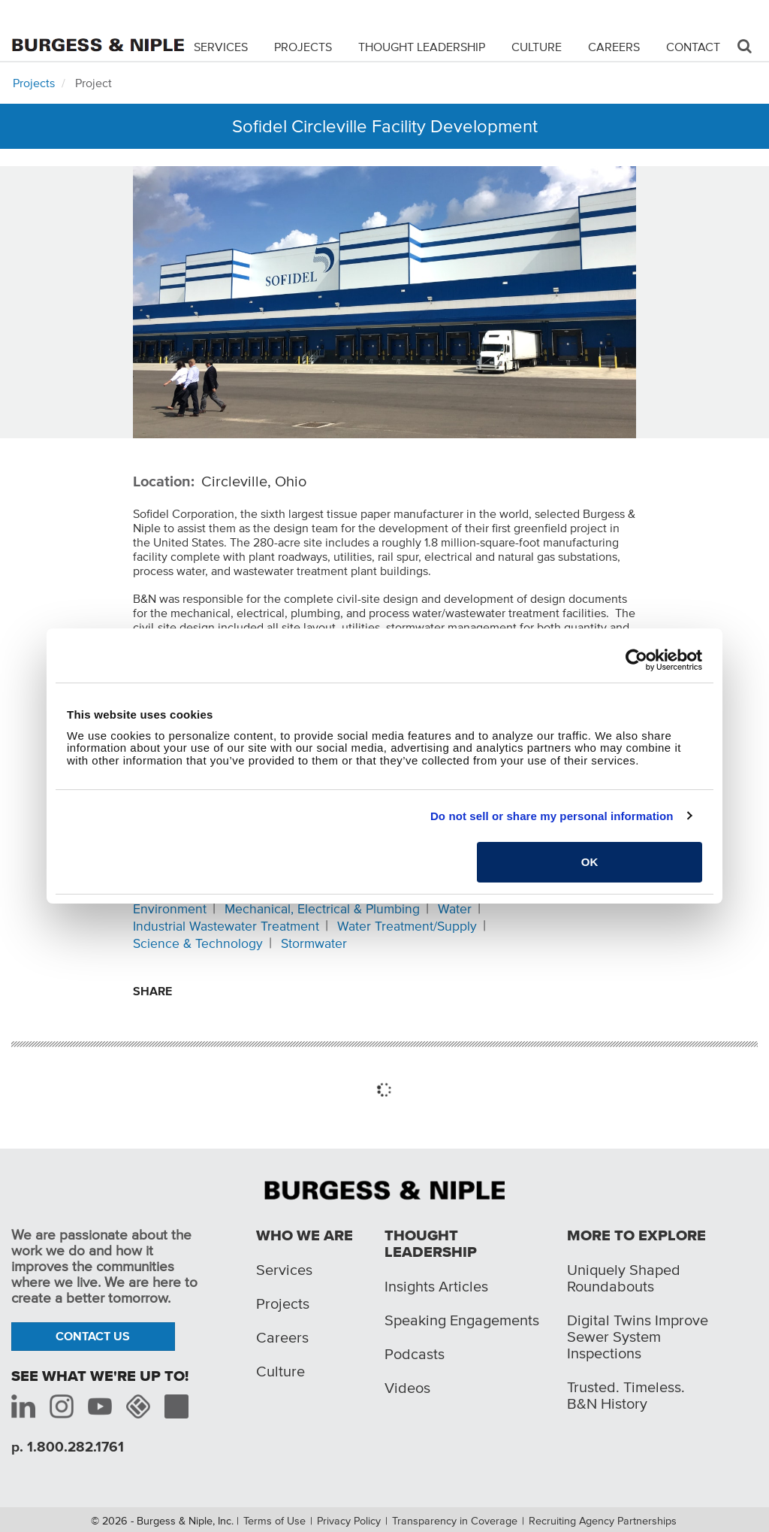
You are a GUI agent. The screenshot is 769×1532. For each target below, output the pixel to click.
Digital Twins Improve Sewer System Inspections (637, 1336)
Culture (536, 46)
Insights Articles (436, 1286)
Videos (407, 1387)
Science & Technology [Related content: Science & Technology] (198, 943)
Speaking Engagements (461, 1320)
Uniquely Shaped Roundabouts (623, 1277)
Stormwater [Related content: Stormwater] (314, 943)
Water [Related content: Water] (455, 908)
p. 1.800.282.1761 (67, 1447)
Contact (693, 46)
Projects (303, 46)
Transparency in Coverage (454, 1521)
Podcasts (414, 1354)
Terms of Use (274, 1521)
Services (221, 46)
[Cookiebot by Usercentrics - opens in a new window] (636, 660)
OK (590, 861)
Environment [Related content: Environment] (170, 908)
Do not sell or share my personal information (552, 816)
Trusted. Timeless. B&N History (626, 1395)
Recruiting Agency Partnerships (603, 1521)
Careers (614, 46)
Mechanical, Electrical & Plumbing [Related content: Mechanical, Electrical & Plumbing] (322, 908)
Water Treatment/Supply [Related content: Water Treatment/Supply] (407, 926)
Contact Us (93, 1336)
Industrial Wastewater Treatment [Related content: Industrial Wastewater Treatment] (226, 926)
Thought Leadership (421, 46)
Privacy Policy (349, 1521)
